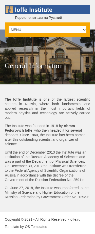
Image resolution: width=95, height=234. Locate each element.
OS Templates (36, 227)
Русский (38, 18)
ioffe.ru (75, 219)
